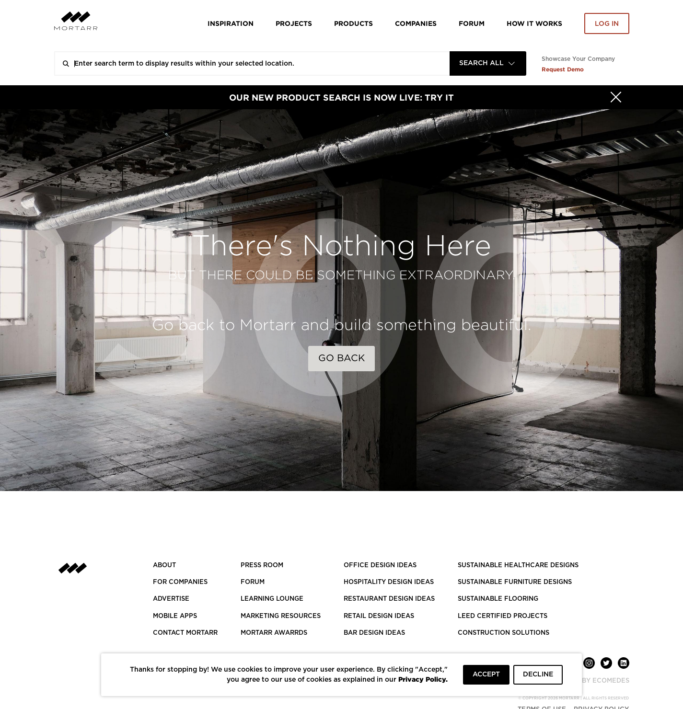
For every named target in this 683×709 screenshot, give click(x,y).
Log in (607, 24)
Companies (416, 23)
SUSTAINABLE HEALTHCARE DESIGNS (518, 565)
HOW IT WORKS (534, 23)
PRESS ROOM (262, 565)
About (164, 565)
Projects (294, 23)
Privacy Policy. (423, 679)
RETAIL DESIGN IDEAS (379, 616)
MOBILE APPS (175, 616)
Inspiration (231, 23)
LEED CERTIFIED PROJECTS (502, 616)
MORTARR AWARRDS (274, 633)
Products (353, 23)
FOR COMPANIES (180, 582)
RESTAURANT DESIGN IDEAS (389, 599)
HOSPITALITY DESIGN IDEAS (389, 582)
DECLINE (538, 674)
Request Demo (563, 69)
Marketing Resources (281, 616)
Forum (472, 23)
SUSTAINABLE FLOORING (498, 599)
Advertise (171, 599)
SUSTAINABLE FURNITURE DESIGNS (515, 582)
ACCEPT (486, 674)
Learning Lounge (272, 599)
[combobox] (488, 63)
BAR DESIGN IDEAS (374, 633)
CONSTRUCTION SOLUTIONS (503, 633)
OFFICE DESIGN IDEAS (380, 565)
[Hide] (615, 97)
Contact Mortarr (185, 633)
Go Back (341, 358)
